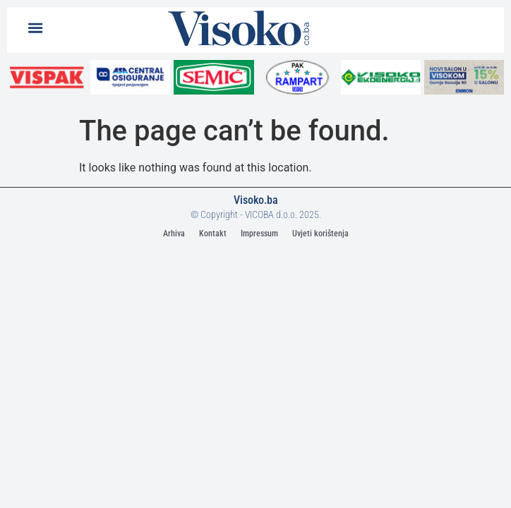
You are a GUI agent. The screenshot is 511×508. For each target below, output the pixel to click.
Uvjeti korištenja (320, 233)
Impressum (259, 233)
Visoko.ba (256, 200)
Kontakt (213, 233)
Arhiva (174, 233)
